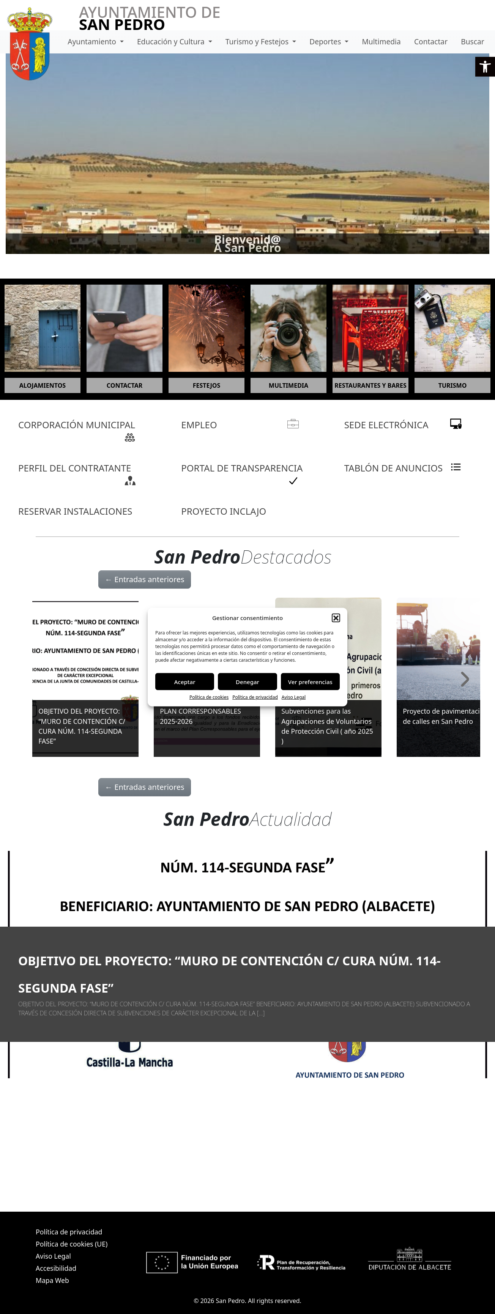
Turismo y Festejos (257, 41)
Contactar (431, 41)
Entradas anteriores (144, 579)
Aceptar (184, 681)
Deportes (326, 41)
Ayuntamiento (93, 41)
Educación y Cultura (172, 41)
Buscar (472, 41)
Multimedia (381, 41)
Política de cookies (209, 697)
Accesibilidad (56, 1268)
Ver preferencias (310, 681)
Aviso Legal (294, 697)
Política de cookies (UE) (71, 1243)
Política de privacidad (255, 697)
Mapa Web (52, 1280)
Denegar (247, 681)
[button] (485, 67)
